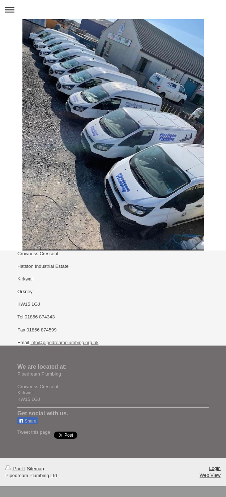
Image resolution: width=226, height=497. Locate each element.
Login (215, 468)
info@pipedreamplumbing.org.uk (64, 342)
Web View (210, 475)
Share (27, 421)
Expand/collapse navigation (113, 9)
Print (14, 468)
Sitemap (35, 468)
